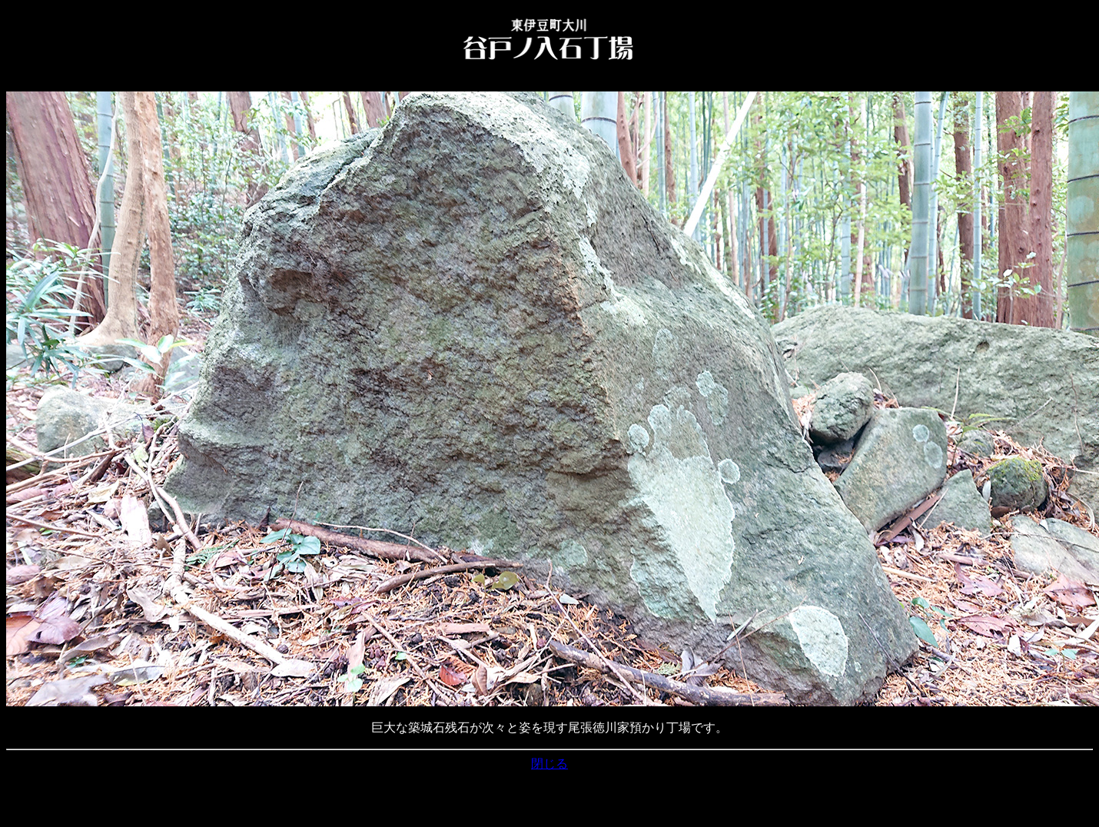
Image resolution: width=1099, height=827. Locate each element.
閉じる (549, 763)
